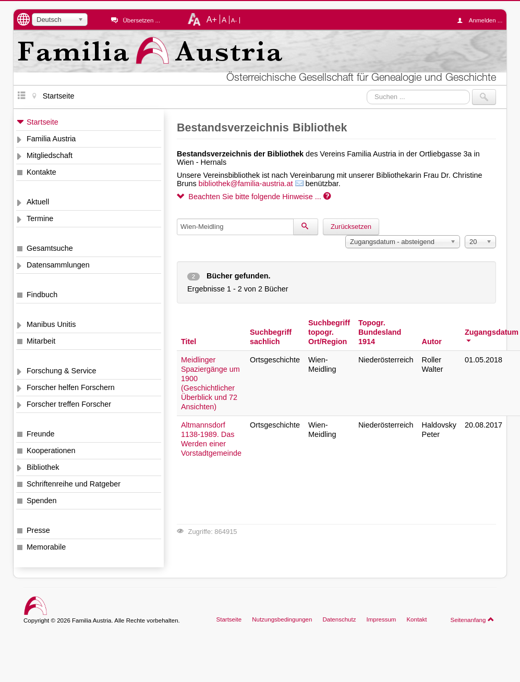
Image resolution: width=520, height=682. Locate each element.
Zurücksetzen (351, 226)
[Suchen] (305, 226)
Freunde (41, 434)
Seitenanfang (472, 619)
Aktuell (38, 202)
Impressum (381, 619)
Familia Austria (51, 139)
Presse (38, 530)
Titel (188, 341)
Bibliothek (43, 467)
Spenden (42, 500)
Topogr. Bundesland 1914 (379, 332)
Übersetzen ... (141, 20)
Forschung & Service (61, 371)
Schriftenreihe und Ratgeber (73, 484)
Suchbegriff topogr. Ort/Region (329, 332)
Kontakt (416, 619)
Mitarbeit (41, 341)
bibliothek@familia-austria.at (246, 183)
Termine (40, 218)
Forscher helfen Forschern (71, 387)
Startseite (42, 122)
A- (234, 20)
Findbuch (42, 294)
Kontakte (41, 172)
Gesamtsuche (50, 248)
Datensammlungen (58, 265)
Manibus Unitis (51, 324)
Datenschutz (339, 619)
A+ (212, 19)
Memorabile (46, 547)
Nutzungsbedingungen (282, 619)
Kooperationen (51, 450)
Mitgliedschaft (49, 155)
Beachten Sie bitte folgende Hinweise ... (254, 196)
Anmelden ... (482, 20)
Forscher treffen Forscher (69, 404)
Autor (432, 341)
